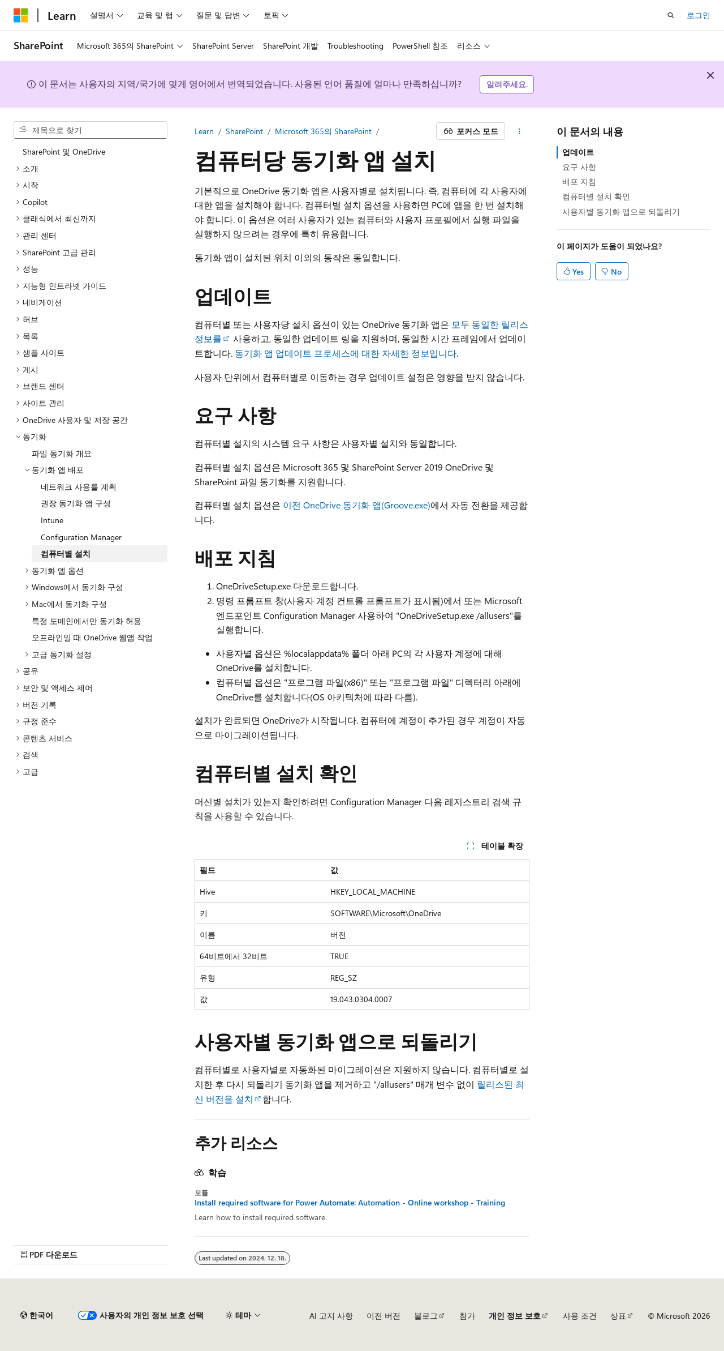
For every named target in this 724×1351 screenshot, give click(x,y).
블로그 (426, 1315)
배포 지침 (579, 181)
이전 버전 (383, 1315)
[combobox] (90, 130)
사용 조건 (580, 1315)
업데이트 (578, 152)
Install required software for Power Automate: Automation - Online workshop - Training (350, 1203)
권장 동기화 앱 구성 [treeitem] (76, 503)
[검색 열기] (671, 15)
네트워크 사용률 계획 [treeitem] (79, 486)
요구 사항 (579, 166)
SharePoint (244, 131)
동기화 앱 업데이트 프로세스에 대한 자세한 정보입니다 (345, 353)
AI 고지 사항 (331, 1315)
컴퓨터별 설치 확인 (596, 196)
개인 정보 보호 (515, 1315)
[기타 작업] (519, 131)
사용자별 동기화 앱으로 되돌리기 (621, 211)
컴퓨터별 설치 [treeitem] (65, 553)
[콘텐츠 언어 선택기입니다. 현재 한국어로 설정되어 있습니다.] (37, 1315)
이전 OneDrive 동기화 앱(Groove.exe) (356, 505)
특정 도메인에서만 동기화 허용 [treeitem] (86, 620)
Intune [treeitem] (52, 520)
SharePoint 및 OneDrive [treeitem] (64, 151)
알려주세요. (507, 84)
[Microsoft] (21, 15)
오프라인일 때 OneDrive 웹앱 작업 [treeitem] (92, 637)
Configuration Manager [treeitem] (81, 537)
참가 (467, 1315)
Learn (204, 131)
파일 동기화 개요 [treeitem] (62, 453)
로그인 (698, 15)
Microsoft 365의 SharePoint (323, 131)
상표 (618, 1315)
